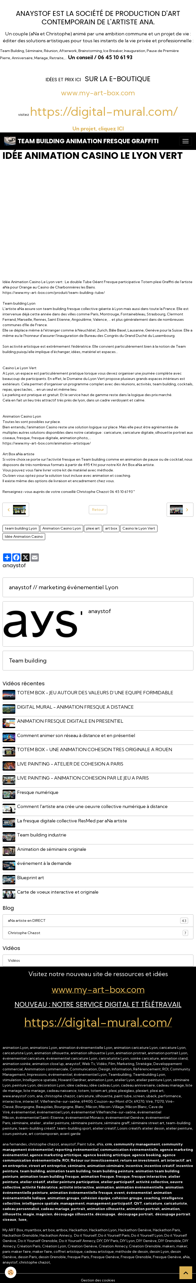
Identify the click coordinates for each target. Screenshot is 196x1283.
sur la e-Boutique (118, 79)
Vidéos (14, 956)
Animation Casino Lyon (61, 528)
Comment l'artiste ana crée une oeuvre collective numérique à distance (92, 804)
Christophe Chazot (98, 929)
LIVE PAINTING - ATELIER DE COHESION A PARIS (70, 762)
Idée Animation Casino (24, 536)
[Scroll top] (185, 1272)
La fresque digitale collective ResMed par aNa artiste (72, 818)
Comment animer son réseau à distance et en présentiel (76, 734)
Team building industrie (42, 832)
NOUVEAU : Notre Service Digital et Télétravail (98, 1001)
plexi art (93, 528)
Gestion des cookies (98, 1276)
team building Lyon (21, 528)
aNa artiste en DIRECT (98, 917)
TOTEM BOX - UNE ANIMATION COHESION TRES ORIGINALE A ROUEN (94, 748)
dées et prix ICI (64, 79)
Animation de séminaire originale (52, 846)
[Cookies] (11, 1272)
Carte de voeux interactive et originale (58, 888)
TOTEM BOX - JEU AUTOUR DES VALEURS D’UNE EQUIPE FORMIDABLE (95, 692)
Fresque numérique (38, 790)
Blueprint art (30, 874)
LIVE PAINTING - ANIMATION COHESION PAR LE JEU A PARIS (83, 776)
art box (111, 528)
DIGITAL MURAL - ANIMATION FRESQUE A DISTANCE (75, 706)
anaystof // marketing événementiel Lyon (63, 587)
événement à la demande (44, 860)
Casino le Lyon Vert (138, 528)
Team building (27, 660)
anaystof (99, 611)
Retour (98, 509)
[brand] (81, 141)
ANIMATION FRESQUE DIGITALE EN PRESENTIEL (70, 720)
